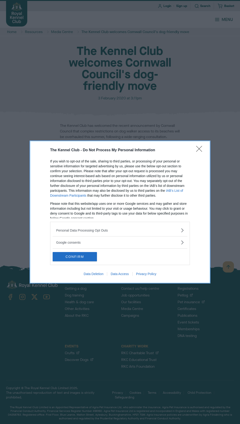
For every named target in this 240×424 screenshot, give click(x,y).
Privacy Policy (146, 274)
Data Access (120, 274)
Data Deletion (93, 274)
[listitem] (120, 230)
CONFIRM (74, 256)
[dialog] (120, 212)
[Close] (200, 150)
